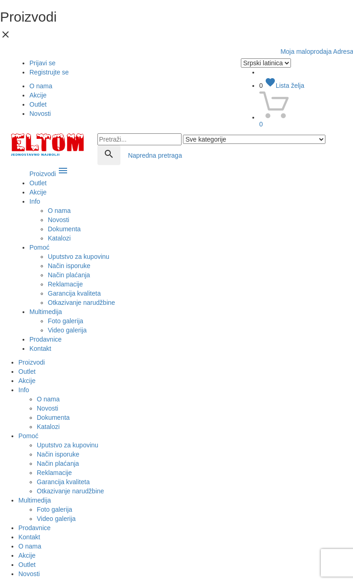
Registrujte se (49, 72)
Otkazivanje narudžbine (81, 302)
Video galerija (67, 330)
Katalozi (59, 238)
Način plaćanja (69, 275)
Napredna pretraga (155, 155)
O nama (40, 86)
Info (34, 201)
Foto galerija (65, 321)
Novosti (40, 113)
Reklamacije (65, 284)
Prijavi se (42, 63)
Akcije (37, 95)
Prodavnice (45, 339)
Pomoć (39, 247)
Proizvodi (48, 173)
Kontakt (40, 348)
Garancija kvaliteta (74, 293)
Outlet (37, 104)
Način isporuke (69, 265)
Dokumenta (64, 229)
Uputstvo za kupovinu (78, 256)
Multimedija (45, 311)
